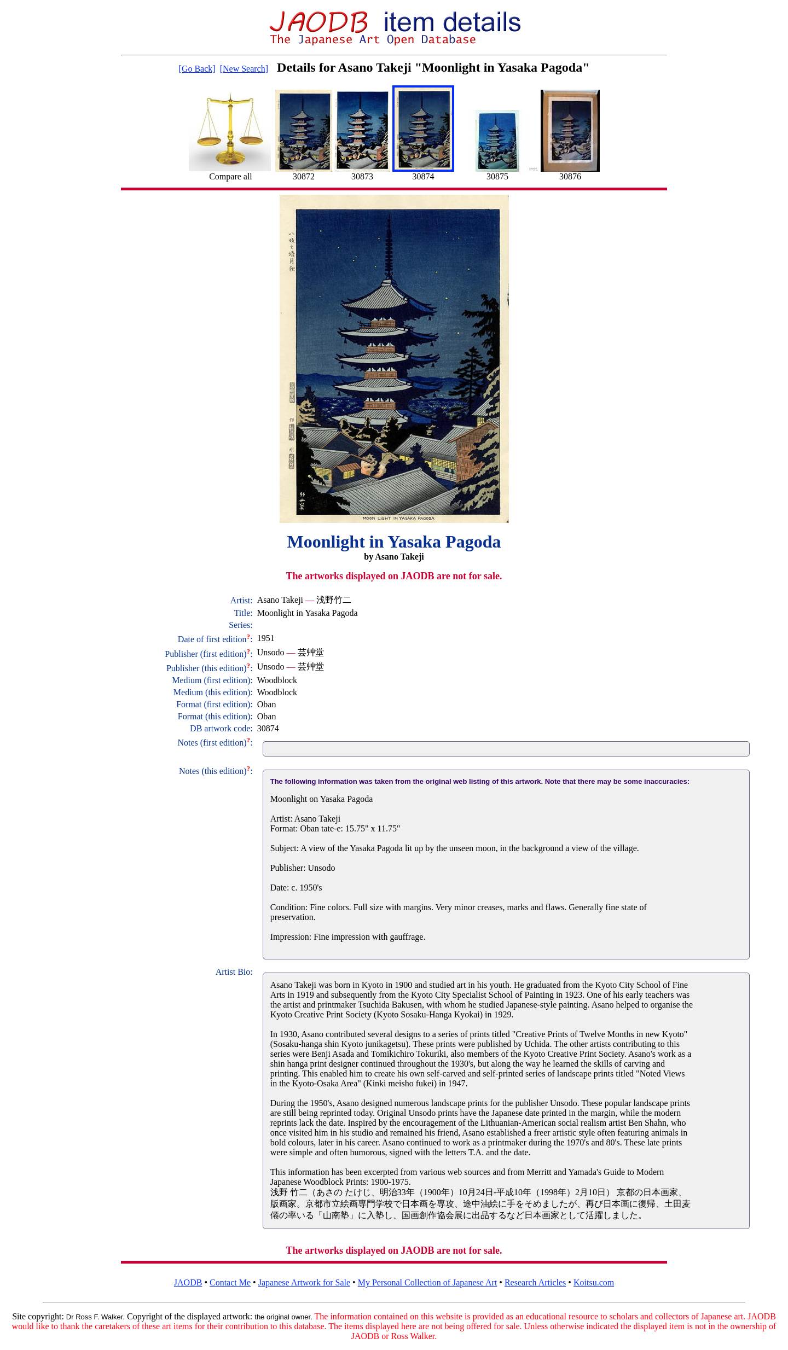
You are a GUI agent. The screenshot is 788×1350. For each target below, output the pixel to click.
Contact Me (230, 1282)
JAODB (188, 1282)
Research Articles (535, 1282)
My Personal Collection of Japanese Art (427, 1282)
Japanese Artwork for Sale (304, 1282)
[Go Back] (197, 68)
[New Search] (244, 68)
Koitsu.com (593, 1282)
